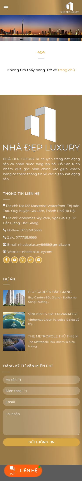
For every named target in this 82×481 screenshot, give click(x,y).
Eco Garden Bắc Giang (50, 292)
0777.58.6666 (31, 230)
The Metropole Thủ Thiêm (53, 336)
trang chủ (66, 70)
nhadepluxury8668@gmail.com (44, 244)
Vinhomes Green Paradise (53, 314)
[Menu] (6, 7)
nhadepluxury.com (37, 252)
